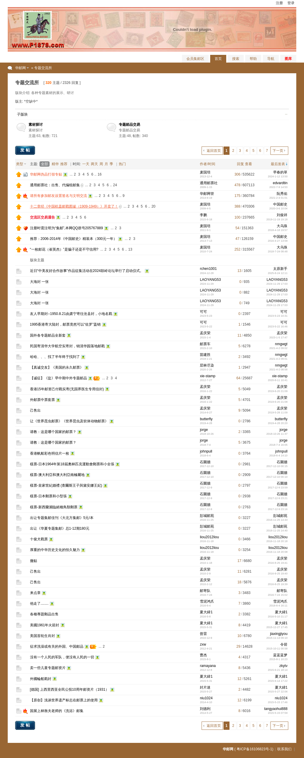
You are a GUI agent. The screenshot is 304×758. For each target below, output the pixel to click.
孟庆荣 (205, 333)
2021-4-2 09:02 (278, 348)
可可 (203, 312)
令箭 (283, 644)
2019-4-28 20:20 (277, 423)
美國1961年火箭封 (44, 625)
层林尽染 (207, 365)
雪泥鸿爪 (207, 601)
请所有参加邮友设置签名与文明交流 (58, 196)
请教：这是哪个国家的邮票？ (53, 432)
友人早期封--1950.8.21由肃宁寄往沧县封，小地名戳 (71, 314)
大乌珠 (282, 226)
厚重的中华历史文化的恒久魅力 (55, 550)
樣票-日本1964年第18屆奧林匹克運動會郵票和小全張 (72, 464)
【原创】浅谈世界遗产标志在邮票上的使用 (64, 700)
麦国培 (205, 172)
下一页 (278, 151)
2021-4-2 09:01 (278, 358)
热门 (122, 164)
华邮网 (20, 68)
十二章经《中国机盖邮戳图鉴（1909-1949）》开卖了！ (74, 206)
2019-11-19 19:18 (276, 219)
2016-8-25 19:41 (277, 562)
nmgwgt (281, 344)
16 (100, 174)
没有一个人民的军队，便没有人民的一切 (62, 657)
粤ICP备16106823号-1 (254, 749)
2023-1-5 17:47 (278, 337)
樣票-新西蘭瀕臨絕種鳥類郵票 (53, 507)
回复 (240, 164)
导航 (270, 59)
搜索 (235, 59)
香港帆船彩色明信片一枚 (49, 453)
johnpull (206, 451)
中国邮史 (280, 204)
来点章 (35, 593)
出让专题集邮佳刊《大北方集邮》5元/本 (62, 518)
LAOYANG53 (210, 280)
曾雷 (203, 634)
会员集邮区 (195, 59)
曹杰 (203, 655)
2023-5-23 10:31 (277, 315)
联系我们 (284, 749)
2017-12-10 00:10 (276, 476)
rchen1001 (208, 269)
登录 (290, 3)
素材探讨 (35, 124)
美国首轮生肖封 (42, 636)
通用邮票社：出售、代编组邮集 (55, 185)
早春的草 (280, 172)
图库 (288, 59)
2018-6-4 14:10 (278, 455)
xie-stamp (207, 376)
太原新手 (280, 269)
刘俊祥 (282, 215)
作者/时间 (207, 164)
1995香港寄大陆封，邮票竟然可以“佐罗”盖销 (65, 324)
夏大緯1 (206, 612)
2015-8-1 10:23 (278, 659)
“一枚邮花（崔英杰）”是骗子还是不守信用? (64, 249)
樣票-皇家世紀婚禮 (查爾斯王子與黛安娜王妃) (66, 485)
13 (130, 249)
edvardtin (280, 183)
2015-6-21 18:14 (277, 669)
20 (153, 206)
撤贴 (33, 561)
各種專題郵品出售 (44, 614)
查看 (248, 164)
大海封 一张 (39, 282)
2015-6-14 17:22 (277, 680)
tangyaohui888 (276, 709)
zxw (203, 644)
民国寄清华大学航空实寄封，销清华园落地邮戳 (67, 346)
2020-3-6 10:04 (278, 208)
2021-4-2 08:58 (278, 369)
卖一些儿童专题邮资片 (48, 668)
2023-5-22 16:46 (277, 326)
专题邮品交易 (129, 124)
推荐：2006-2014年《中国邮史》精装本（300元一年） (73, 239)
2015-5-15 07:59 (277, 712)
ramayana (208, 666)
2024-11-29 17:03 (276, 283)
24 (115, 185)
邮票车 (205, 344)
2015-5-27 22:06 (277, 691)
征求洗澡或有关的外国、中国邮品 (56, 646)
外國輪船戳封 (40, 679)
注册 (279, 3)
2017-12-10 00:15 (276, 466)
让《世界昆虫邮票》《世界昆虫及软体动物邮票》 (69, 421)
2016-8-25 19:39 (277, 584)
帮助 (253, 59)
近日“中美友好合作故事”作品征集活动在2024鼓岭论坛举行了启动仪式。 (87, 271)
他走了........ (39, 603)
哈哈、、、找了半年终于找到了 (55, 357)
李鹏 (203, 215)
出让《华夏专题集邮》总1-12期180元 (59, 528)
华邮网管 (207, 194)
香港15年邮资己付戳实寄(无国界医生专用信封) (67, 389)
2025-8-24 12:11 (277, 273)
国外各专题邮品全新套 (48, 335)
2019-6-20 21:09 (277, 391)
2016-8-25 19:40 (277, 573)
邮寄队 (205, 591)
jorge (204, 430)
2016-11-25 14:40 (276, 530)
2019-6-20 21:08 (277, 401)
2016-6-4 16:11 (278, 605)
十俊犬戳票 (39, 539)
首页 (218, 59)
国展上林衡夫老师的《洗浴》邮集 (56, 711)
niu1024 (206, 698)
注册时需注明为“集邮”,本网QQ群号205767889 (66, 228)
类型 (19, 164)
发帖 (25, 150)
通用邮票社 (209, 183)
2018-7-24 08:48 (277, 251)
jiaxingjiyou (279, 634)
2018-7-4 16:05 (278, 444)
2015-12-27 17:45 (276, 627)
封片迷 (205, 687)
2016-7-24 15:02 (277, 594)
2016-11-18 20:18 (276, 541)
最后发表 (278, 164)
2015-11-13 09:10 (276, 637)
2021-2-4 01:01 (278, 197)
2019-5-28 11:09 (277, 412)
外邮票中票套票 (42, 400)
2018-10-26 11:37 (276, 433)
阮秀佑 (282, 194)
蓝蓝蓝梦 (280, 655)
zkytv (283, 666)
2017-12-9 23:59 (277, 487)
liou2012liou (209, 537)
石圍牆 (205, 462)
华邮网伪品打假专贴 (46, 174)
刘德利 (205, 709)
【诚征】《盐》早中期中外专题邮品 (58, 378)
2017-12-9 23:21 (277, 498)
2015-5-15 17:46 (277, 702)
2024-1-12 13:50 (277, 176)
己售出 (35, 410)
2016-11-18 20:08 (276, 551)
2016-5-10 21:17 (277, 616)
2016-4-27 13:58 (277, 240)
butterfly (206, 419)
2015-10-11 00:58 (276, 648)
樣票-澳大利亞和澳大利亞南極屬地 (57, 475)
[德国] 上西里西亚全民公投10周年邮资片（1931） (69, 689)
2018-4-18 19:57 (277, 230)
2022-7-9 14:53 (278, 187)
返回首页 (214, 151)
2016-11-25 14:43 (276, 519)
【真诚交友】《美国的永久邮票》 (56, 367)
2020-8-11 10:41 (277, 380)
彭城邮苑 (207, 516)
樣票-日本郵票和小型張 (48, 496)
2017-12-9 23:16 (277, 509)
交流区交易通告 (42, 217)
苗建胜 (205, 355)
